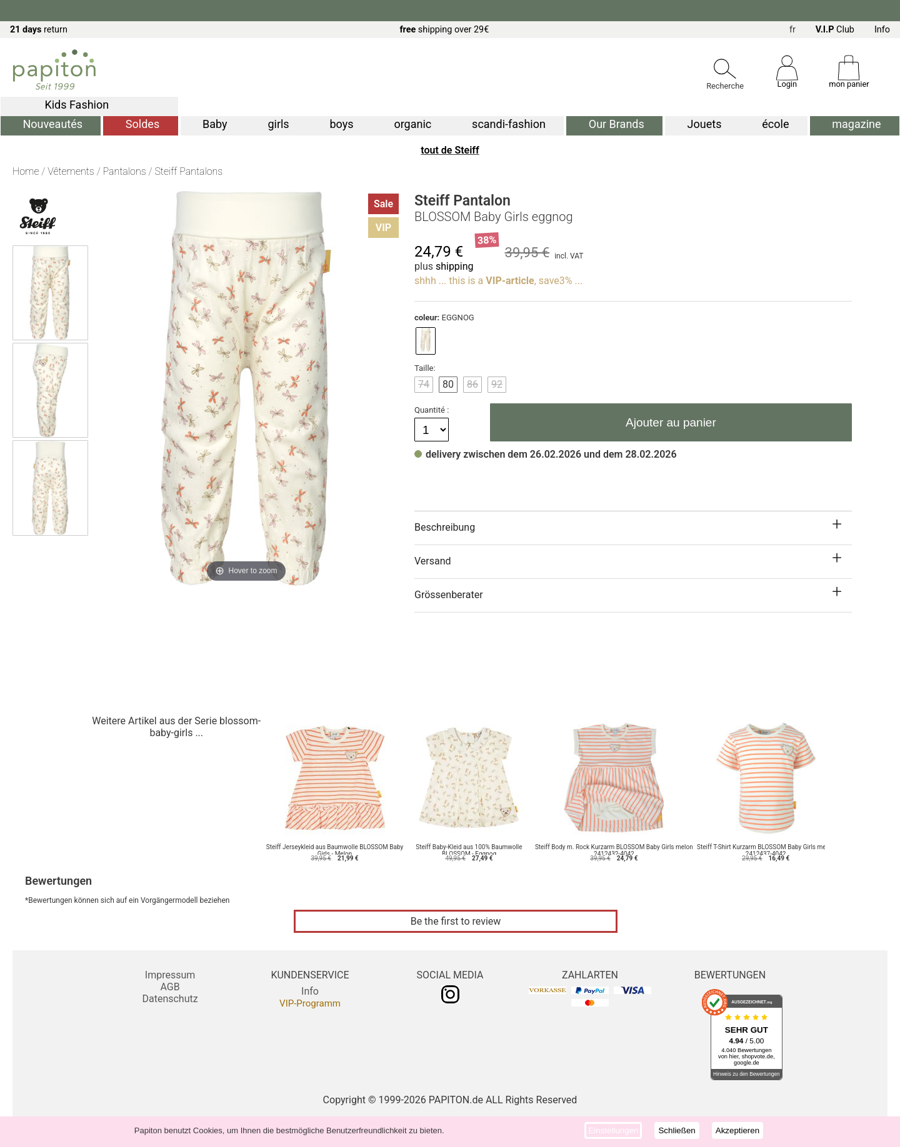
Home (25, 171)
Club (835, 29)
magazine (856, 123)
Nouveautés (52, 123)
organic (412, 123)
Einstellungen (613, 1130)
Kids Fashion (76, 104)
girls (278, 123)
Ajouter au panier (671, 422)
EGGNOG (444, 317)
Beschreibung (444, 527)
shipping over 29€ (444, 29)
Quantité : (432, 410)
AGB (169, 987)
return (39, 29)
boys (342, 123)
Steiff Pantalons (188, 171)
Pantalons (124, 171)
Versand (432, 561)
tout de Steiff (450, 150)
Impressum (170, 975)
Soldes (142, 123)
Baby (215, 123)
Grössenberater (448, 595)
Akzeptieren (737, 1130)
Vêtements (71, 171)
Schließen (676, 1130)
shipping (455, 266)
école (775, 123)
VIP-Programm (310, 1003)
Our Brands (616, 123)
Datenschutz (170, 999)
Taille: (425, 368)
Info (882, 29)
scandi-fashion (509, 123)
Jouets (705, 123)
